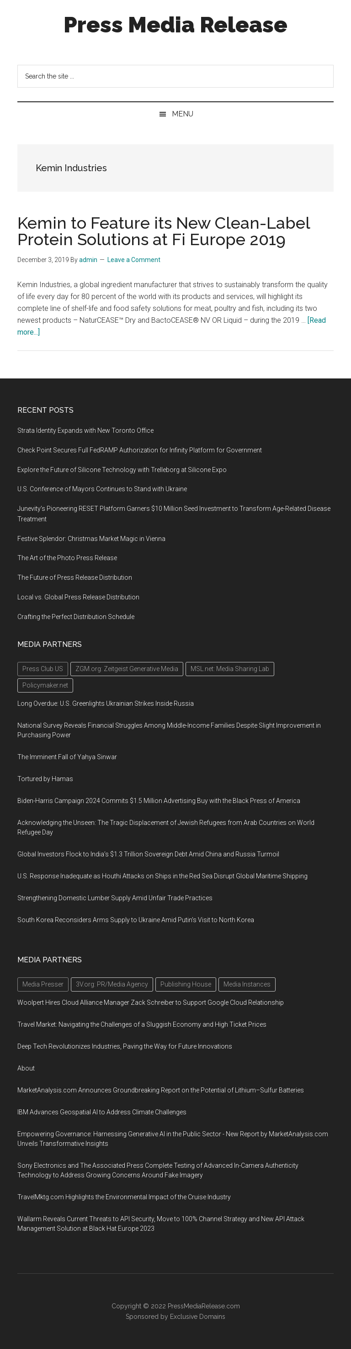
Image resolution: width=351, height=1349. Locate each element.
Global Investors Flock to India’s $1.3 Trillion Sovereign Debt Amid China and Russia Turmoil (148, 854)
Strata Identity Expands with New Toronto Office (85, 430)
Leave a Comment (133, 259)
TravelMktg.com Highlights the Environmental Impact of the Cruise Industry (124, 1197)
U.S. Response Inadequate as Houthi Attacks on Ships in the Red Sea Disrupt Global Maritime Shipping (162, 876)
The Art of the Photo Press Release (67, 558)
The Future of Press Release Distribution (74, 577)
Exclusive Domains (197, 1316)
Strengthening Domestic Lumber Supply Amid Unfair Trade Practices (115, 898)
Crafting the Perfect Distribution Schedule (75, 616)
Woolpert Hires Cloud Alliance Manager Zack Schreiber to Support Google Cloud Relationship (150, 1002)
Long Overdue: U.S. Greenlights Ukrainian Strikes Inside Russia (105, 703)
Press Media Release (175, 24)
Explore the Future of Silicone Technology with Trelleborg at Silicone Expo (122, 469)
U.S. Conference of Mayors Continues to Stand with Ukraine (102, 489)
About (26, 1068)
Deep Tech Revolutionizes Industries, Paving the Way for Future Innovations (124, 1046)
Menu (182, 114)
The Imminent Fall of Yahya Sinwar (67, 757)
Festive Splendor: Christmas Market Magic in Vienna (91, 538)
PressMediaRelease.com (204, 1306)
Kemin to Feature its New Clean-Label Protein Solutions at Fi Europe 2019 (163, 231)
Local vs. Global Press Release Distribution (78, 597)
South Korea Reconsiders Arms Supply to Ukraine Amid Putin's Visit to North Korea (135, 920)
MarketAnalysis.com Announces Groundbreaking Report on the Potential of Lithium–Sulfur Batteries (160, 1090)
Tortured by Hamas (45, 778)
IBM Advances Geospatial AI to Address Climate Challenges (101, 1112)
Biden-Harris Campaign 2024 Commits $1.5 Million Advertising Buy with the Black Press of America (158, 800)
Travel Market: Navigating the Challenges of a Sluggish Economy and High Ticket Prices (141, 1024)
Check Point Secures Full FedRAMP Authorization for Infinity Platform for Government (139, 450)
